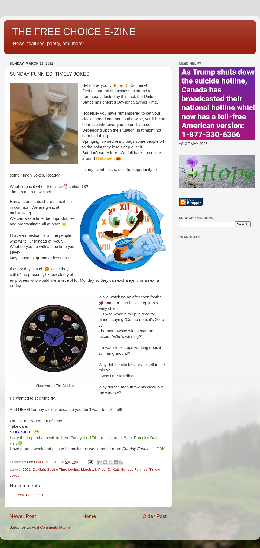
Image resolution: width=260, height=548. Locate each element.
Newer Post (22, 516)
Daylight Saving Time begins (56, 469)
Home (89, 516)
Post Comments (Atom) (51, 527)
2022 (26, 469)
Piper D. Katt (108, 469)
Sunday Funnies (134, 469)
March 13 (88, 469)
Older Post (154, 516)
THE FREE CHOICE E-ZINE (74, 31)
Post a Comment (30, 495)
